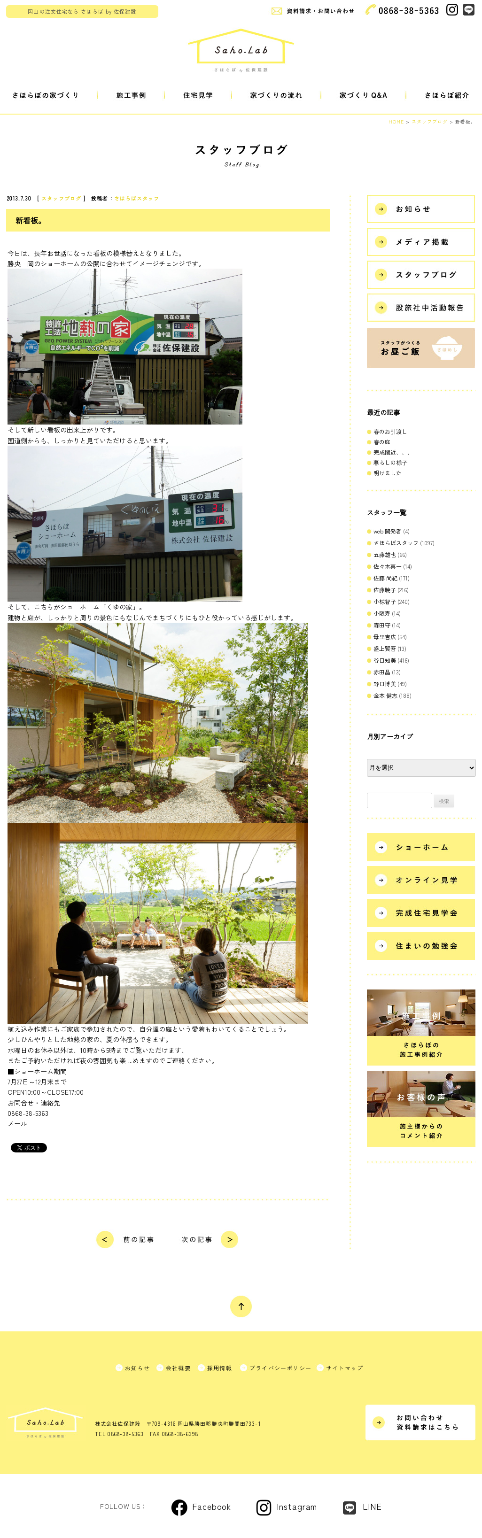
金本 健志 (385, 695)
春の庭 (381, 442)
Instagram (297, 1506)
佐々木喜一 (387, 566)
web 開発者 (387, 531)
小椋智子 (384, 601)
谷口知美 (384, 660)
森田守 (381, 625)
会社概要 (178, 1368)
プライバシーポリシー (280, 1368)
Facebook (211, 1506)
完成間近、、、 (393, 452)
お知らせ (137, 1368)
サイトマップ (344, 1368)
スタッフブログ (61, 198)
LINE (372, 1506)
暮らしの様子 (390, 462)
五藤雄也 (384, 554)
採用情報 (219, 1368)
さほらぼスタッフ (137, 198)
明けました (387, 473)
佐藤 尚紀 (385, 578)
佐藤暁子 (384, 590)
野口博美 (384, 684)
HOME (396, 121)
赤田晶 (381, 672)
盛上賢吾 (384, 648)
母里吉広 (384, 637)
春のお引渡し (390, 431)
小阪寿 (381, 613)
